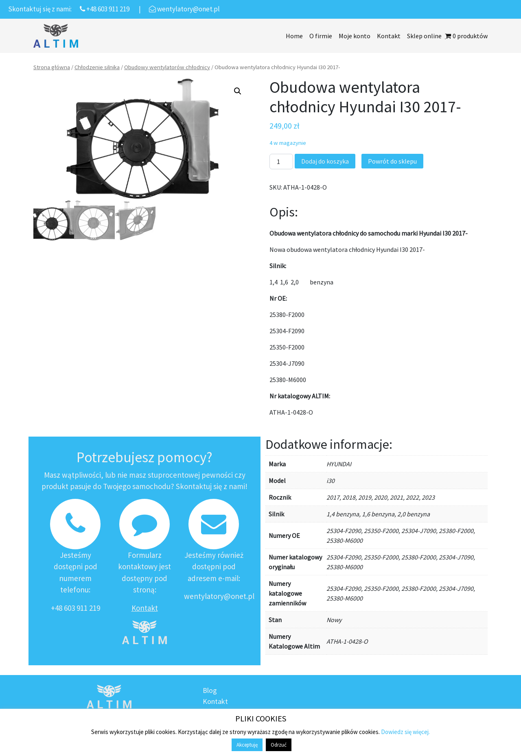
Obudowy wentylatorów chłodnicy (167, 67)
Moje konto (354, 36)
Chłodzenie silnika (97, 67)
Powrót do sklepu (392, 161)
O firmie (320, 36)
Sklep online (424, 36)
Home (294, 36)
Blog (210, 690)
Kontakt (389, 36)
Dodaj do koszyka (325, 161)
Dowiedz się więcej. (405, 732)
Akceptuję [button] (247, 744)
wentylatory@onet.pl (219, 596)
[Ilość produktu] (281, 161)
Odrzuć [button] (279, 744)
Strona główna (51, 67)
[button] (237, 91)
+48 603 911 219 (75, 608)
